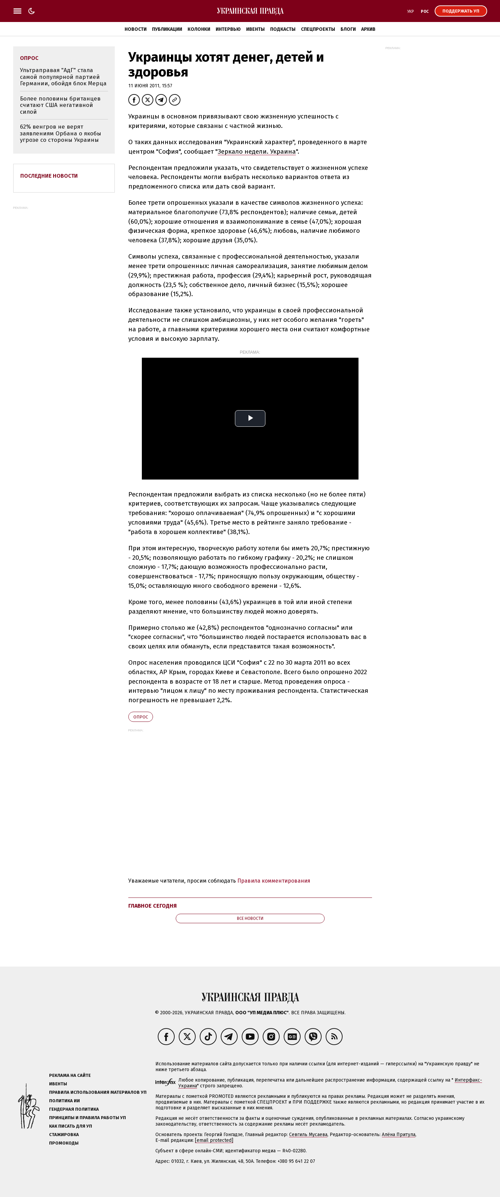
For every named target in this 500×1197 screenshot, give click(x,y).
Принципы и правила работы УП (87, 1117)
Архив (368, 29)
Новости (136, 29)
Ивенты (255, 29)
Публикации (167, 29)
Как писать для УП (70, 1126)
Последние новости (49, 176)
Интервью (228, 29)
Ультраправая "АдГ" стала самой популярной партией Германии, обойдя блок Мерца (63, 77)
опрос (140, 716)
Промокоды (64, 1143)
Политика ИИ (64, 1100)
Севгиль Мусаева (308, 1134)
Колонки (199, 29)
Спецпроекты (318, 29)
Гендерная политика (74, 1109)
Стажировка (64, 1134)
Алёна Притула (398, 1134)
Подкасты (283, 29)
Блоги (348, 29)
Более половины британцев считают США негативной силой (60, 105)
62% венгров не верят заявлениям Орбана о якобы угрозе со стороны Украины (60, 133)
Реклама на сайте (70, 1075)
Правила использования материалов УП (98, 1092)
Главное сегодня (152, 906)
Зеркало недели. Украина (257, 151)
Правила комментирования (273, 881)
